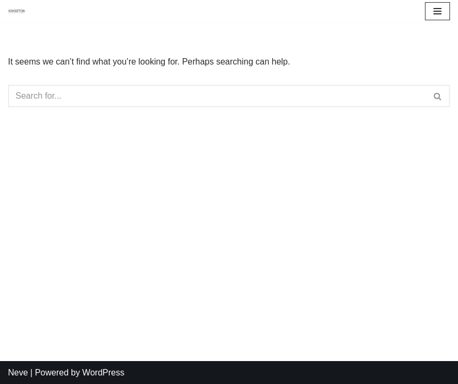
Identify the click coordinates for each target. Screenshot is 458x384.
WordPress (103, 372)
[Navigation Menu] (437, 11)
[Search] (217, 96)
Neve (18, 372)
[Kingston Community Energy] (16, 11)
